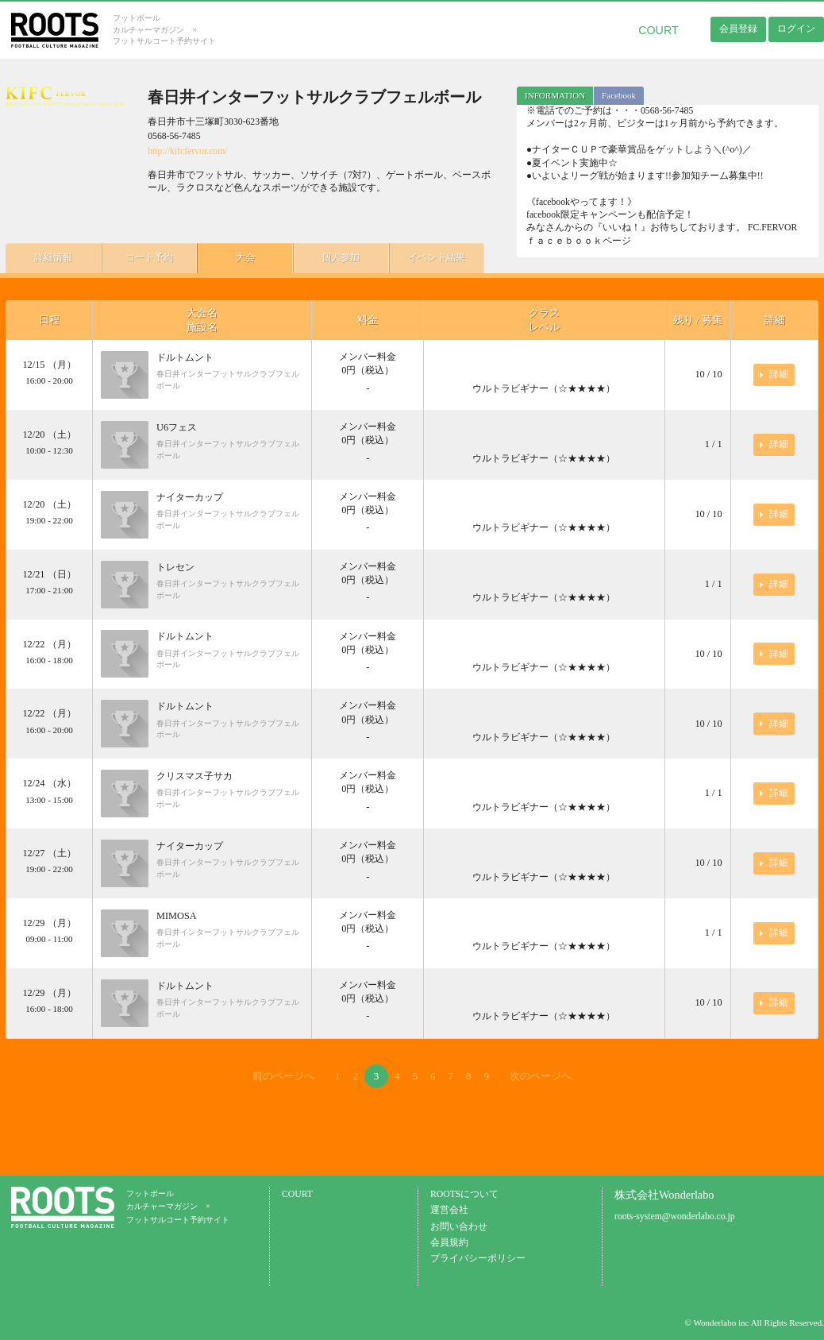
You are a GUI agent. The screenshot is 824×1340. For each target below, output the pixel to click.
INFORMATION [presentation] (555, 95)
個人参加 (339, 257)
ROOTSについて (464, 1194)
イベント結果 (434, 257)
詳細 (778, 374)
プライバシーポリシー (478, 1258)
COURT (658, 30)
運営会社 (449, 1210)
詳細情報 (53, 257)
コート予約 (148, 257)
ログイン (796, 28)
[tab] (555, 96)
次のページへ (541, 1076)
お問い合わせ (458, 1227)
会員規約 (449, 1243)
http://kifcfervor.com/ (187, 151)
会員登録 (738, 28)
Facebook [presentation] (619, 95)
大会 (243, 257)
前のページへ (283, 1076)
